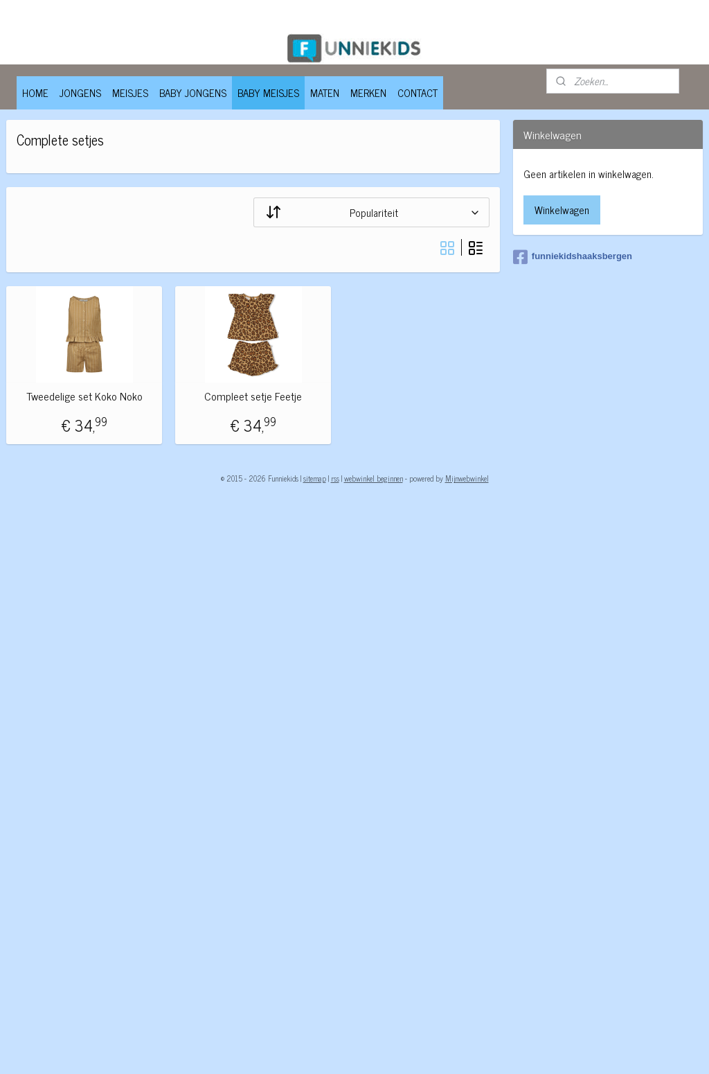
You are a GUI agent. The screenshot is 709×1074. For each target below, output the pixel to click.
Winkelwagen (562, 209)
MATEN (324, 92)
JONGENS (80, 92)
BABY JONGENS (192, 92)
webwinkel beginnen (373, 478)
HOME (35, 92)
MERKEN (368, 92)
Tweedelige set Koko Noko (84, 396)
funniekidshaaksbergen (572, 257)
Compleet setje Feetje (253, 396)
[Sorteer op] (371, 211)
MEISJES (130, 92)
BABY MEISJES (268, 92)
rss (335, 478)
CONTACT (417, 92)
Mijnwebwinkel (467, 478)
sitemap (314, 478)
